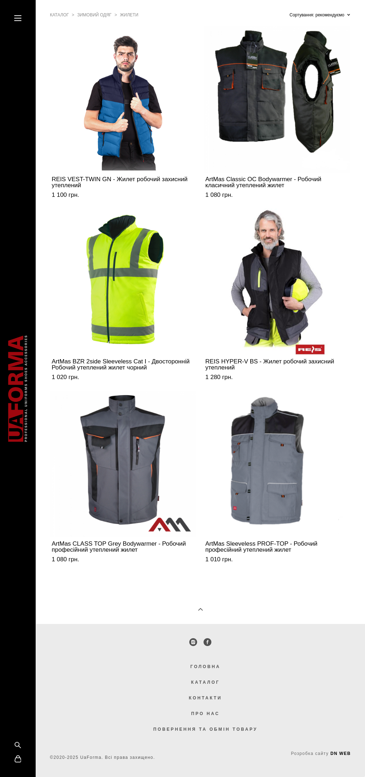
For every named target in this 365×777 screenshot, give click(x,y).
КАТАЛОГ (205, 682)
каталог (59, 14)
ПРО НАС (205, 713)
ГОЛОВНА (205, 666)
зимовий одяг (94, 14)
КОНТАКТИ (205, 697)
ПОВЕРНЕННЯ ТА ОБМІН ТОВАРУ (205, 729)
